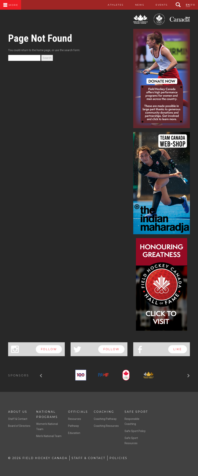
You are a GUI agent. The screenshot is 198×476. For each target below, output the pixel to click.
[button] (41, 376)
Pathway (73, 425)
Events (161, 4)
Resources (74, 418)
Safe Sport (136, 411)
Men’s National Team (48, 436)
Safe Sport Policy (135, 431)
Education (74, 433)
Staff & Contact (17, 418)
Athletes (115, 4)
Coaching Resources (106, 425)
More (10, 5)
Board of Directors (19, 425)
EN (188, 4)
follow (49, 349)
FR (193, 4)
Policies (118, 458)
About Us (17, 411)
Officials (78, 411)
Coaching (104, 411)
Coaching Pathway (105, 418)
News (139, 4)
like (177, 349)
